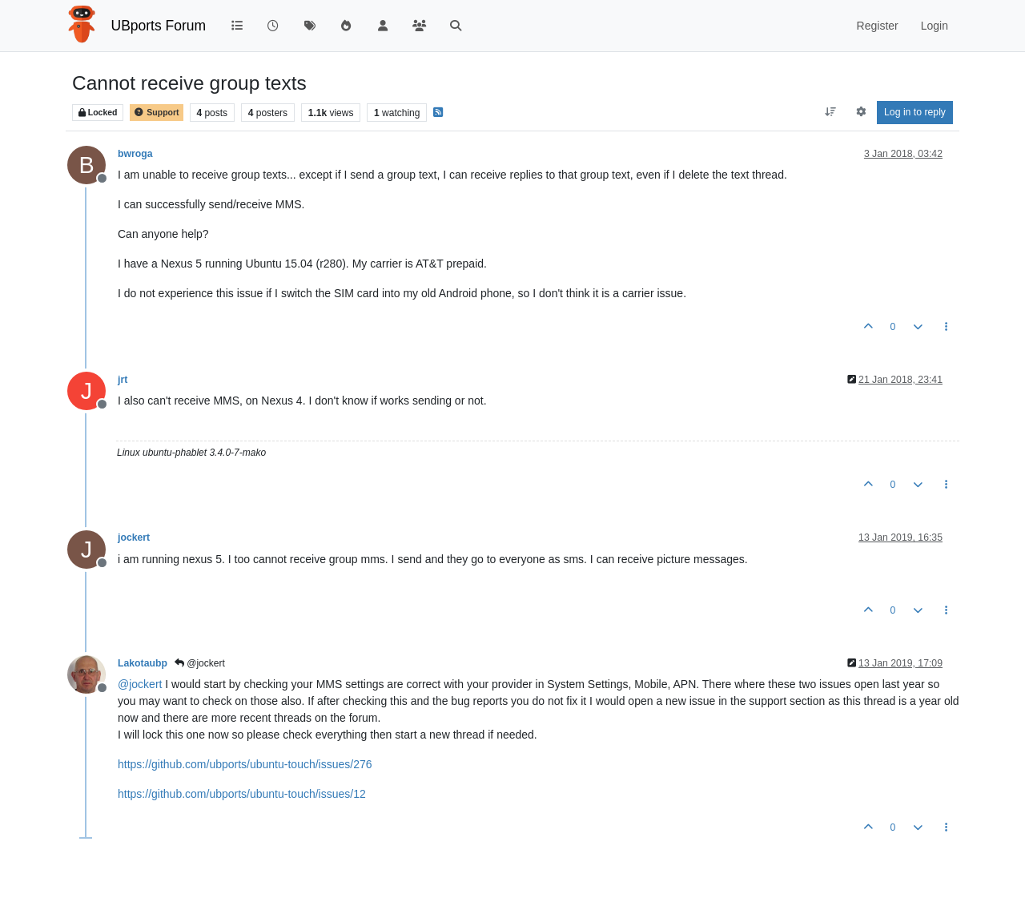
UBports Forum (159, 26)
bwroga (135, 153)
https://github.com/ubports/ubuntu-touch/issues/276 (245, 764)
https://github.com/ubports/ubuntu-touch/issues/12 (242, 793)
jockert (134, 537)
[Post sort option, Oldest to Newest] (831, 112)
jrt (122, 379)
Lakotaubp (142, 663)
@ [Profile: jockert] (140, 684)
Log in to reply (915, 112)
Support (156, 112)
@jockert (200, 663)
